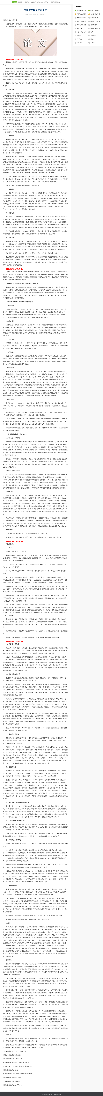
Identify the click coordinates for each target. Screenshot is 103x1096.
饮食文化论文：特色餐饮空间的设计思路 (16, 1066)
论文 (92, 32)
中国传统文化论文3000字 (11, 1085)
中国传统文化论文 (8, 1070)
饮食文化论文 (81, 28)
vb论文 (93, 42)
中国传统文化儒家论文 (10, 1077)
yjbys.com (54, 1094)
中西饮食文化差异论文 (10, 1055)
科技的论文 (94, 25)
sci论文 (79, 35)
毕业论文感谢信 (81, 14)
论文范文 (14, 2)
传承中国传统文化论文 (10, 1081)
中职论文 (79, 42)
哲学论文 (79, 39)
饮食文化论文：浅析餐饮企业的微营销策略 (16, 1074)
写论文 (93, 39)
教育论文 (93, 35)
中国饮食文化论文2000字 (11, 1059)
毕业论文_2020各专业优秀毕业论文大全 (33, 2)
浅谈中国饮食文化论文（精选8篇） (14, 1062)
